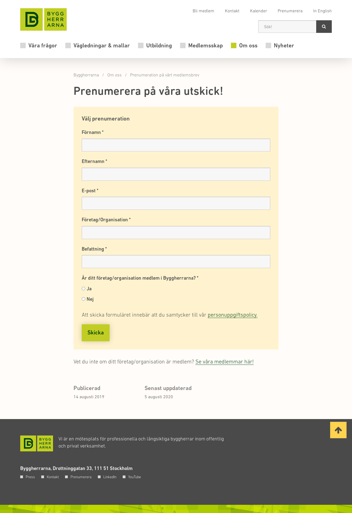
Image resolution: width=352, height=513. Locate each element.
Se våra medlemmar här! (224, 362)
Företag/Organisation (106, 219)
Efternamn (94, 161)
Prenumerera (290, 10)
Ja (89, 288)
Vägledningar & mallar (102, 45)
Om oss (248, 45)
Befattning (94, 249)
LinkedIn (109, 477)
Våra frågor (42, 45)
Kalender (258, 10)
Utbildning (159, 45)
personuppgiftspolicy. (232, 315)
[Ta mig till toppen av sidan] (338, 430)
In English (322, 10)
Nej (90, 299)
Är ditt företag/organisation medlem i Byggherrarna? (140, 278)
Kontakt (232, 10)
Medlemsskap (205, 45)
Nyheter (284, 45)
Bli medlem (203, 10)
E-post (90, 190)
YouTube (134, 477)
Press (30, 477)
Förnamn (93, 132)
